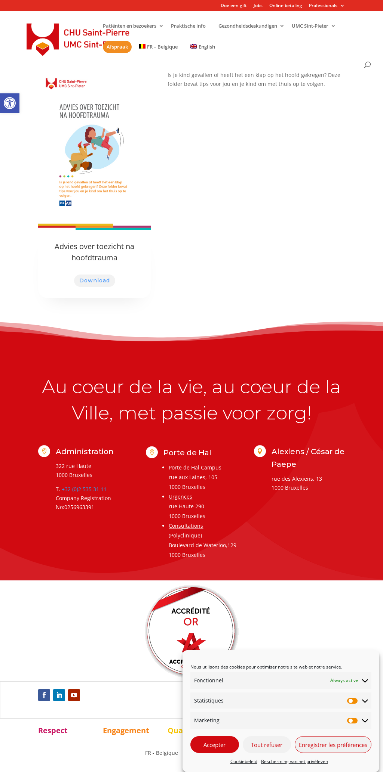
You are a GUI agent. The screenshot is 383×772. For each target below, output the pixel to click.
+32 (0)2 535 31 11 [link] (84, 489)
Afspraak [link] (117, 46)
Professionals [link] (323, 6)
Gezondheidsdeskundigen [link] (247, 26)
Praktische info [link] (188, 26)
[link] (9, 103)
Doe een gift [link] (234, 6)
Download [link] (94, 280)
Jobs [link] (258, 6)
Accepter (214, 744)
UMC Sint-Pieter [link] (310, 26)
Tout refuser (266, 744)
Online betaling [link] (285, 6)
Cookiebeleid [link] (243, 761)
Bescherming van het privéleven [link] (294, 761)
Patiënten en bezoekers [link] (129, 26)
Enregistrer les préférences (333, 744)
